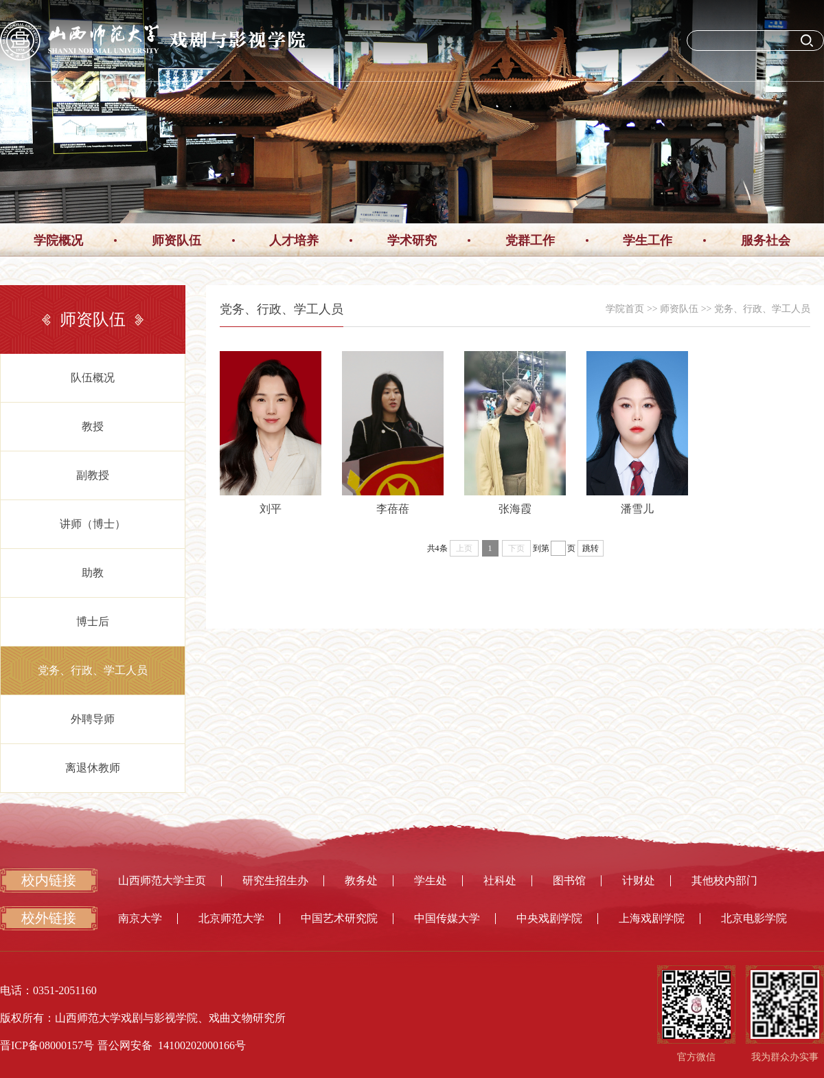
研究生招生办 (275, 880)
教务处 (361, 880)
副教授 (92, 475)
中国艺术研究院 (339, 918)
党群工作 (530, 240)
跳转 (590, 548)
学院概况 (58, 240)
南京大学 (140, 918)
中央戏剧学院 (549, 918)
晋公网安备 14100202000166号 (172, 1045)
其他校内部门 (724, 880)
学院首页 (625, 309)
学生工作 (647, 240)
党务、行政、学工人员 (93, 670)
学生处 (430, 880)
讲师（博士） (93, 524)
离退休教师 (92, 768)
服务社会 (765, 240)
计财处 (638, 880)
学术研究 (412, 240)
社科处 (499, 880)
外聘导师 (93, 719)
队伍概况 (93, 377)
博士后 (92, 621)
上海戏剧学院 (652, 918)
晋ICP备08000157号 (47, 1045)
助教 (93, 573)
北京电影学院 (754, 918)
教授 (93, 426)
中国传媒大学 (447, 918)
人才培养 (294, 240)
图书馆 (569, 880)
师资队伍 (176, 240)
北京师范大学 (231, 918)
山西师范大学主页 (162, 880)
